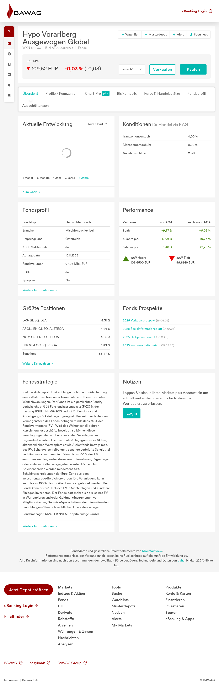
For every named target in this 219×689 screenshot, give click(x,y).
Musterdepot (155, 34)
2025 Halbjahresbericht (139, 337)
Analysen (65, 644)
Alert (178, 34)
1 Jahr (57, 177)
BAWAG (13, 663)
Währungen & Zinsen (75, 631)
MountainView (152, 551)
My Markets (122, 625)
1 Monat (28, 177)
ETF (61, 606)
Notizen (118, 612)
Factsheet (199, 34)
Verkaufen (162, 69)
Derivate (65, 612)
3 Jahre (70, 177)
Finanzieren (175, 600)
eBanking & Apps (179, 619)
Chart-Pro (97, 93)
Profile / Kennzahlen (62, 93)
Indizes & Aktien (71, 593)
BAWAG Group (72, 663)
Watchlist (129, 34)
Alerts (117, 619)
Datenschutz (30, 680)
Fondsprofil (196, 93)
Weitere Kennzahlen (38, 363)
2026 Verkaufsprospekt (139, 320)
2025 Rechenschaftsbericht (141, 345)
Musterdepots (123, 606)
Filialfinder (17, 616)
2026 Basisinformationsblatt (142, 329)
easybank (40, 663)
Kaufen (193, 69)
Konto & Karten (178, 593)
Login (131, 413)
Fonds (63, 600)
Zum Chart (32, 192)
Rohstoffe (66, 619)
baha (181, 560)
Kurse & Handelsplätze (162, 93)
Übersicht (30, 93)
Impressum (11, 680)
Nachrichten (68, 638)
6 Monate (43, 177)
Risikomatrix (127, 93)
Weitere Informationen (40, 290)
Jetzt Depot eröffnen (28, 589)
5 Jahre (84, 177)
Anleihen (65, 625)
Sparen (171, 612)
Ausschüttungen (35, 105)
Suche (117, 593)
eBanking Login (197, 11)
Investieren (174, 606)
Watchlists (120, 600)
